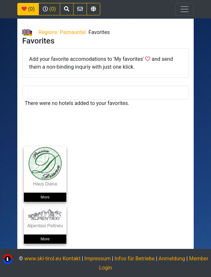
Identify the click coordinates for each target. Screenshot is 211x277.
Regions (48, 32)
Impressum (97, 259)
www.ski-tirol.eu (42, 259)
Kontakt (72, 259)
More (45, 197)
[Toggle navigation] (184, 9)
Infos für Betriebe (135, 259)
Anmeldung (171, 259)
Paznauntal (73, 32)
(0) (28, 9)
